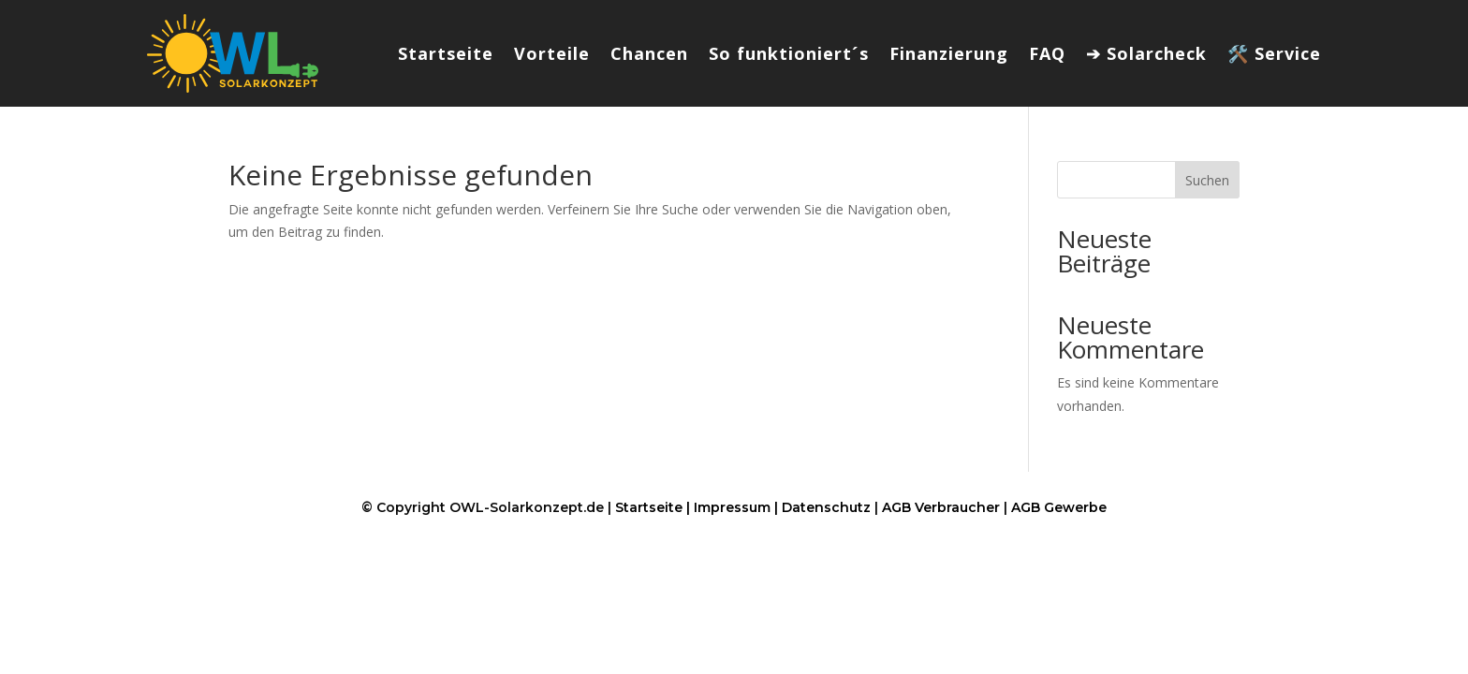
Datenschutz (826, 507)
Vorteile (552, 53)
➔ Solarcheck (1146, 53)
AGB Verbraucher (941, 507)
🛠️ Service (1274, 53)
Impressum (732, 507)
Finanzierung (948, 53)
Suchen (1207, 180)
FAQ (1047, 53)
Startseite (445, 53)
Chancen (649, 53)
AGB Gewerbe (1059, 507)
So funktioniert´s (789, 53)
